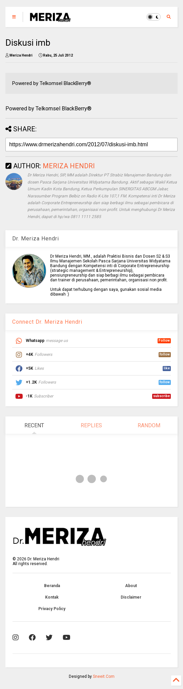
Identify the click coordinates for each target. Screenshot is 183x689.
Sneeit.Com (104, 676)
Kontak (52, 597)
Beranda (52, 585)
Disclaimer (131, 597)
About (131, 585)
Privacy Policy (51, 608)
